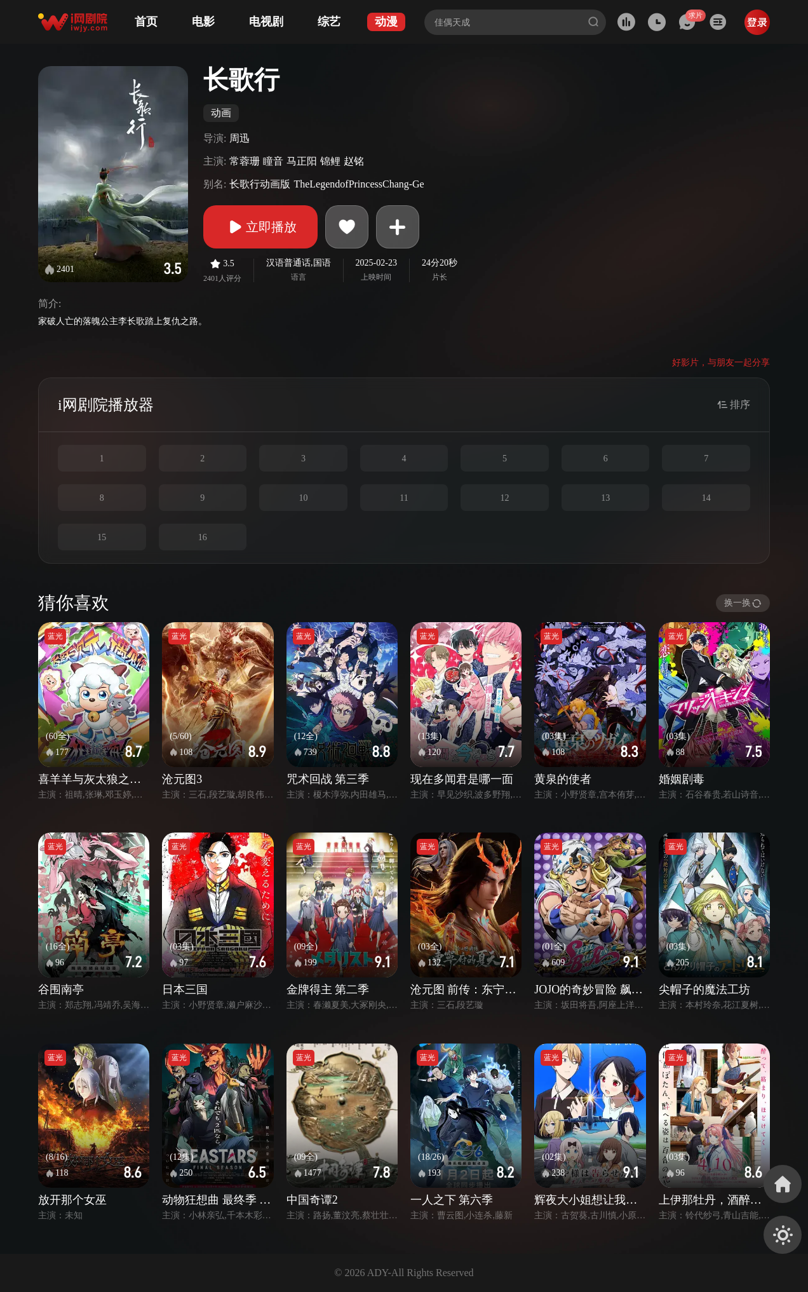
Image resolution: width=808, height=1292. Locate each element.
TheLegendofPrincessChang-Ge (358, 184)
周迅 (239, 138)
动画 (221, 112)
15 (101, 537)
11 (404, 498)
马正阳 (301, 161)
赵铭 (354, 161)
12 (505, 498)
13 (605, 498)
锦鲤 (330, 161)
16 (202, 537)
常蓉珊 (244, 161)
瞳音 (273, 161)
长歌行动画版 (259, 184)
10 (303, 498)
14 (706, 498)
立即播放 (260, 227)
